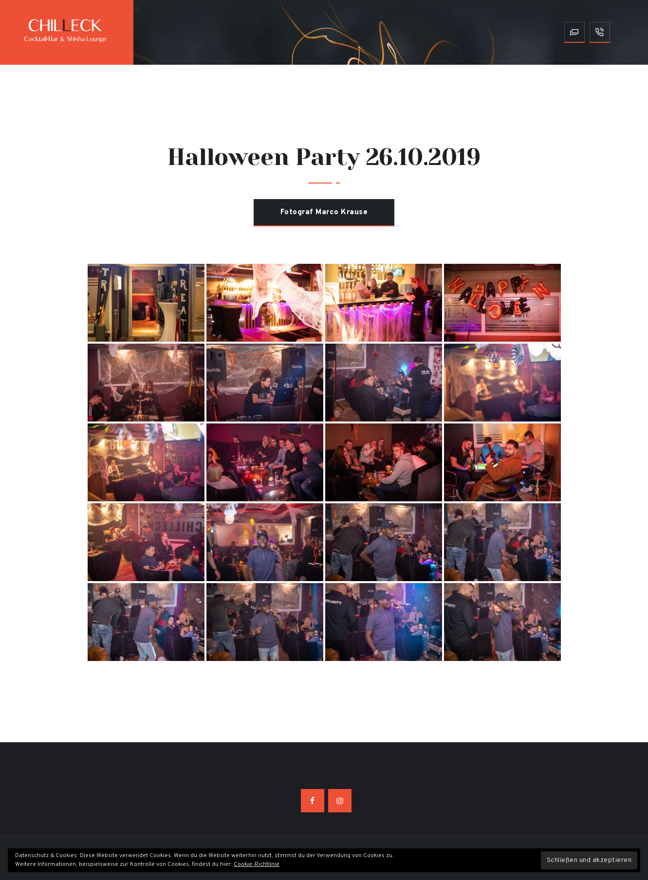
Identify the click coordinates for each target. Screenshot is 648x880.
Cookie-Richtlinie (256, 864)
